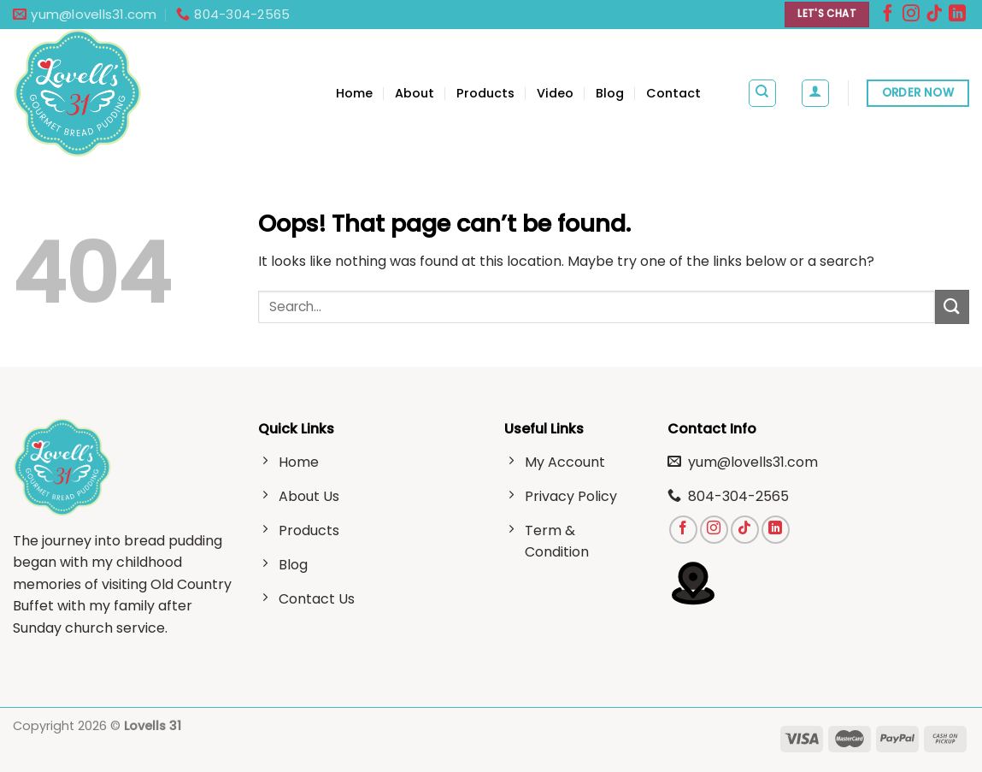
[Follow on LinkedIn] (957, 17)
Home (354, 93)
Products (485, 93)
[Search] (763, 93)
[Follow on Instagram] (911, 17)
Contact (673, 93)
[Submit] (952, 306)
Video (555, 93)
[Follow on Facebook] (888, 17)
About (414, 93)
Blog (610, 93)
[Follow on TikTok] (934, 17)
